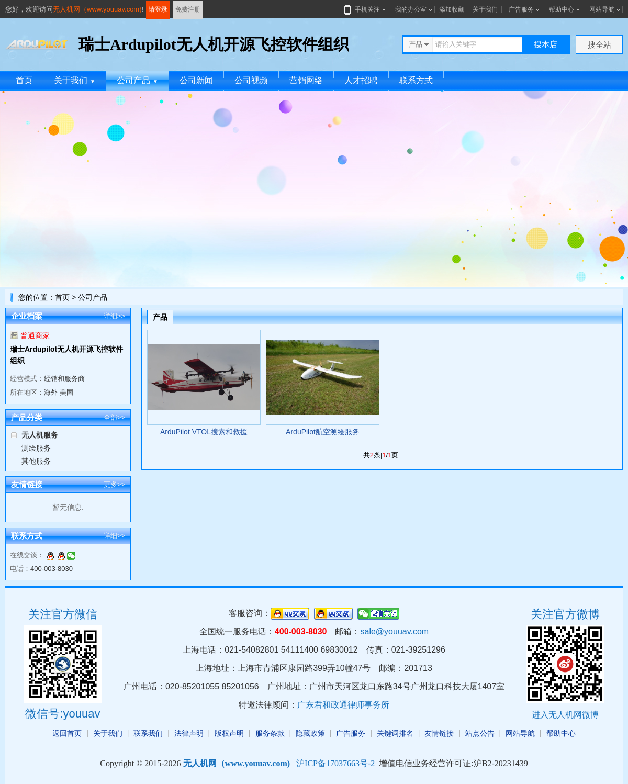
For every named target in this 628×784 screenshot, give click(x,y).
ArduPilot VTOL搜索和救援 (204, 432)
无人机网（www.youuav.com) (97, 9)
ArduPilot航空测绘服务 (323, 432)
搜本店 (545, 44)
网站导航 (601, 9)
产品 (160, 317)
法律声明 (189, 733)
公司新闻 (196, 80)
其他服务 (36, 461)
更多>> (114, 484)
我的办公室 (411, 9)
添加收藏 (451, 9)
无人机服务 (39, 435)
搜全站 (599, 44)
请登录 (158, 9)
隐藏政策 (310, 733)
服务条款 (270, 733)
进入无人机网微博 (565, 714)
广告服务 (521, 9)
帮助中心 (561, 9)
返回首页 (67, 733)
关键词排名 (395, 733)
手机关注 (365, 9)
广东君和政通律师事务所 (343, 704)
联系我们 (148, 733)
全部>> (114, 417)
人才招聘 (361, 80)
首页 (24, 80)
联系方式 (416, 80)
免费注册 (187, 9)
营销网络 (306, 80)
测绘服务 (36, 448)
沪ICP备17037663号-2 (335, 763)
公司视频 (251, 80)
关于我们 (485, 9)
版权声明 (229, 733)
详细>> (114, 316)
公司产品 (137, 80)
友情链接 (439, 733)
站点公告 (480, 733)
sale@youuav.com (394, 631)
